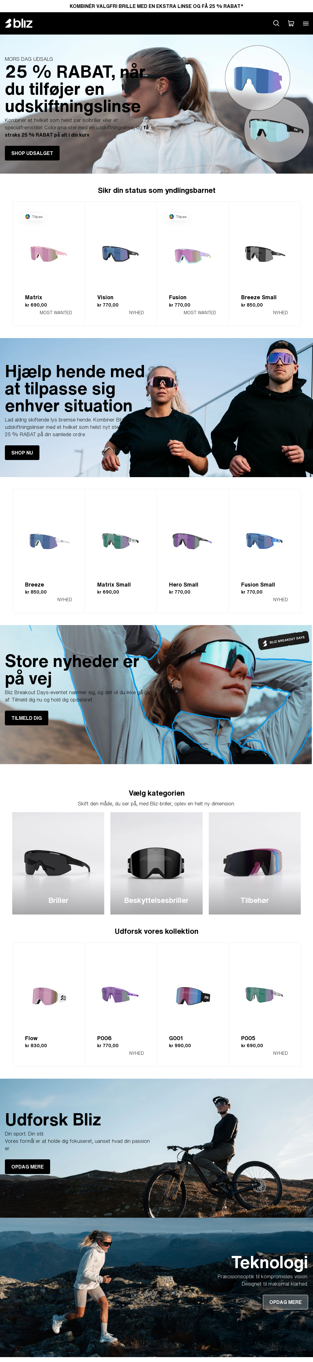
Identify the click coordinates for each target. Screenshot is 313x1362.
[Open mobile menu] (305, 23)
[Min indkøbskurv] (291, 23)
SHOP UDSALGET (32, 153)
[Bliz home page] (23, 23)
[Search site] (276, 23)
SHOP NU (22, 452)
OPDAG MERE (27, 1166)
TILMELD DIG (26, 718)
